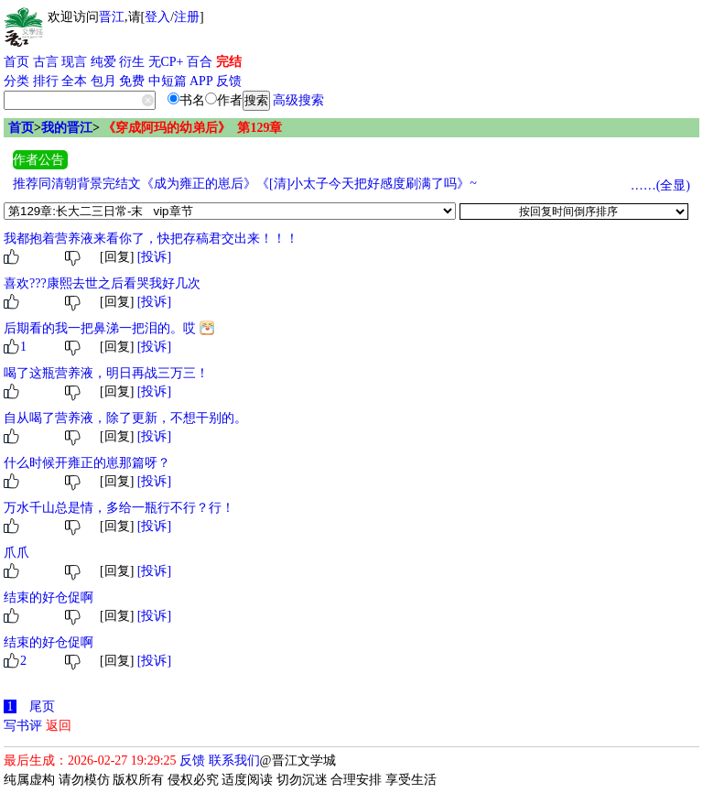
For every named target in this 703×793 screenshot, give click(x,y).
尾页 (42, 706)
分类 (16, 81)
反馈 (229, 81)
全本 (74, 81)
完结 (229, 62)
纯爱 (103, 62)
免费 (132, 81)
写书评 (23, 726)
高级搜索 (298, 100)
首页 (16, 62)
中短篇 (167, 81)
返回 (58, 726)
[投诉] (154, 257)
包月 (103, 81)
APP (201, 81)
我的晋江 (66, 128)
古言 (46, 62)
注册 (187, 17)
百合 (199, 62)
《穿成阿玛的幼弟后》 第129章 (192, 128)
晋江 (111, 17)
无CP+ (166, 62)
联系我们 (234, 760)
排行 (46, 81)
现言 (74, 62)
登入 (157, 17)
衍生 (132, 62)
